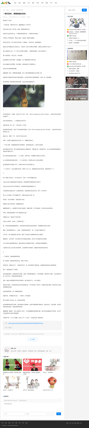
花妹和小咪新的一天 (74, 38)
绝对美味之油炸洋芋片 (74, 73)
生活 (56, 2)
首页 (15, 2)
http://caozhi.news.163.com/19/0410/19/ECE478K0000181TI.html (26, 323)
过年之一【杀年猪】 (48, 372)
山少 (4, 10)
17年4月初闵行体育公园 (75, 64)
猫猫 (24, 2)
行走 (29, 2)
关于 (51, 2)
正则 (73, 423)
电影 (33, 2)
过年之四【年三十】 (48, 390)
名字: (6, 413)
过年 (81, 423)
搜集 (47, 2)
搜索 (84, 10)
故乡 (19, 2)
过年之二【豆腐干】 (8, 390)
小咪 (70, 423)
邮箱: (27, 413)
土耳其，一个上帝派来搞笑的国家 (77, 40)
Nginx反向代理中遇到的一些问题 (77, 29)
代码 (42, 2)
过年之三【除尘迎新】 (28, 390)
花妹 (75, 423)
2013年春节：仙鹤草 (74, 71)
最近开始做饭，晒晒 (74, 68)
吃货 (38, 2)
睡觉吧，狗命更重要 (74, 42)
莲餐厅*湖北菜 (72, 35)
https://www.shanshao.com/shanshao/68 (35, 334)
